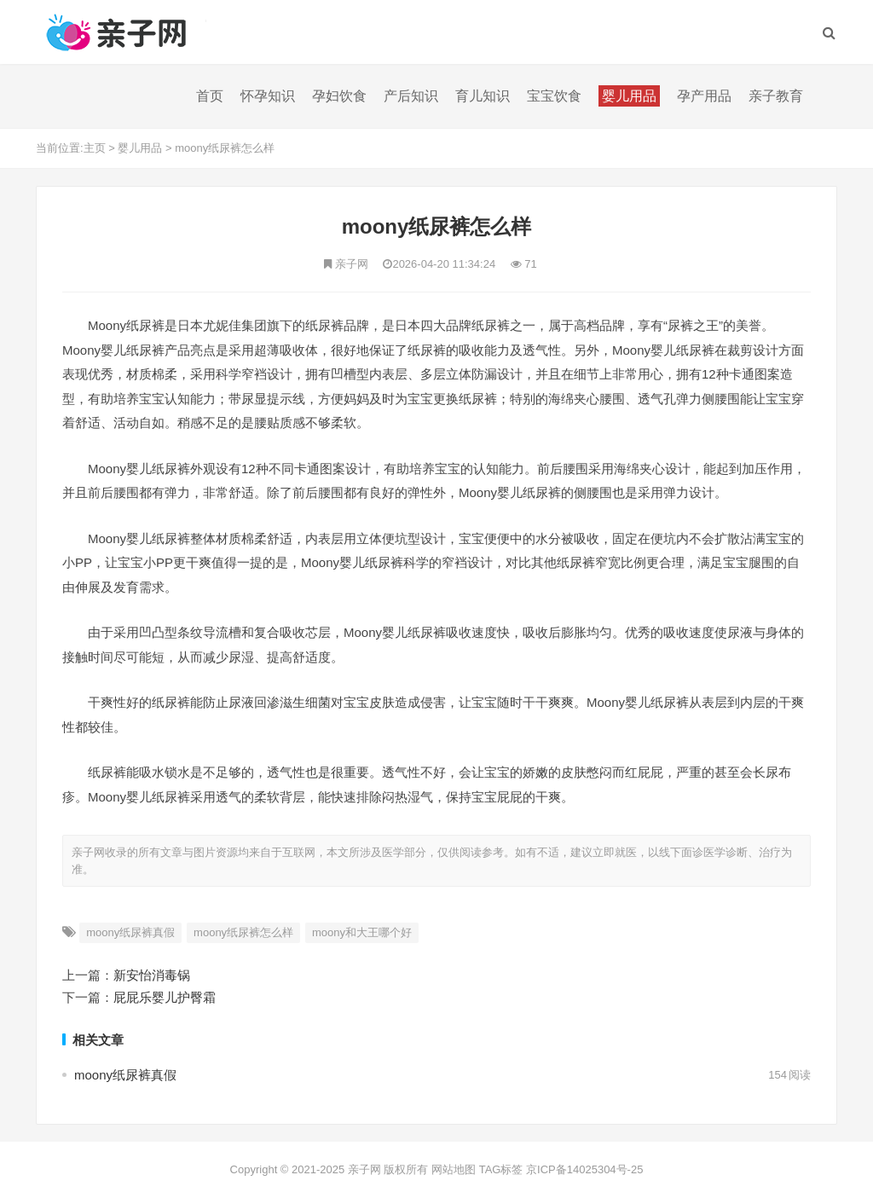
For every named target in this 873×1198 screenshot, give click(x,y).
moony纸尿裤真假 (130, 932)
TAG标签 (501, 1169)
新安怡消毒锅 (151, 975)
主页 (95, 148)
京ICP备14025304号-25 (584, 1169)
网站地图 (453, 1169)
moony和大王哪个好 (362, 932)
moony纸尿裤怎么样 (225, 148)
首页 (209, 96)
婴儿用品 (140, 148)
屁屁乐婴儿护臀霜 (164, 997)
